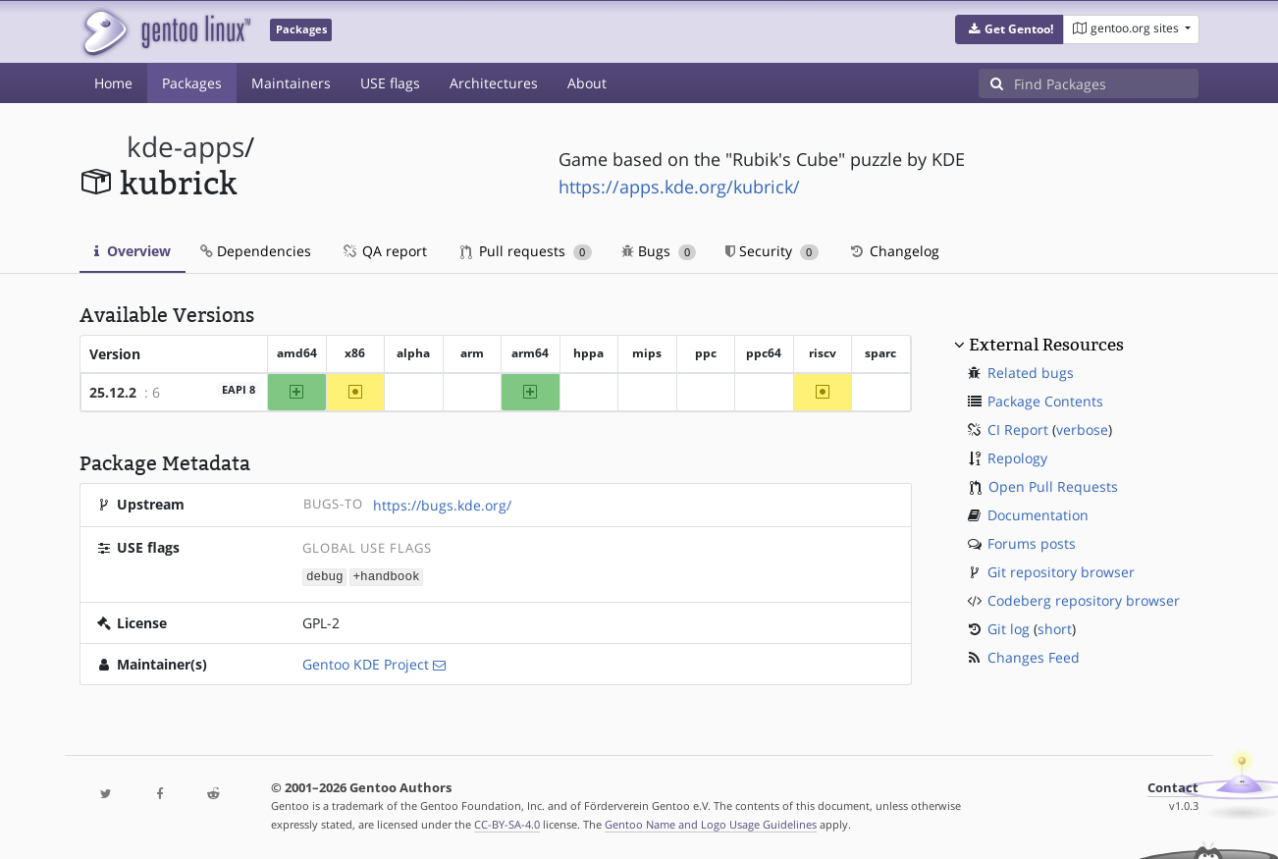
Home (113, 83)
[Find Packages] (1106, 83)
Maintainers (291, 83)
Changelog (893, 251)
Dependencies (255, 251)
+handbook (386, 575)
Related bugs (1030, 372)
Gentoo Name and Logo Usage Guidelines (711, 823)
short (1055, 628)
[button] (1009, 29)
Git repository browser (1061, 572)
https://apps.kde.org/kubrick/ (679, 186)
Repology (1017, 458)
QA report (384, 251)
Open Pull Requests (1053, 486)
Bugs (659, 251)
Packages (192, 83)
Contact (1172, 786)
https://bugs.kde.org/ (442, 505)
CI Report (1017, 429)
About (587, 83)
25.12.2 (112, 392)
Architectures (494, 83)
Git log (1008, 628)
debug (325, 575)
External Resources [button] (1046, 344)
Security (772, 251)
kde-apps (185, 147)
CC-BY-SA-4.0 (507, 823)
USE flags (390, 83)
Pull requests (526, 251)
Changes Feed (1033, 657)
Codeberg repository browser (1083, 600)
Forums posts (1031, 543)
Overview (132, 251)
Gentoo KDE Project (365, 663)
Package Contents (1045, 401)
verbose (1082, 429)
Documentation (1038, 515)
